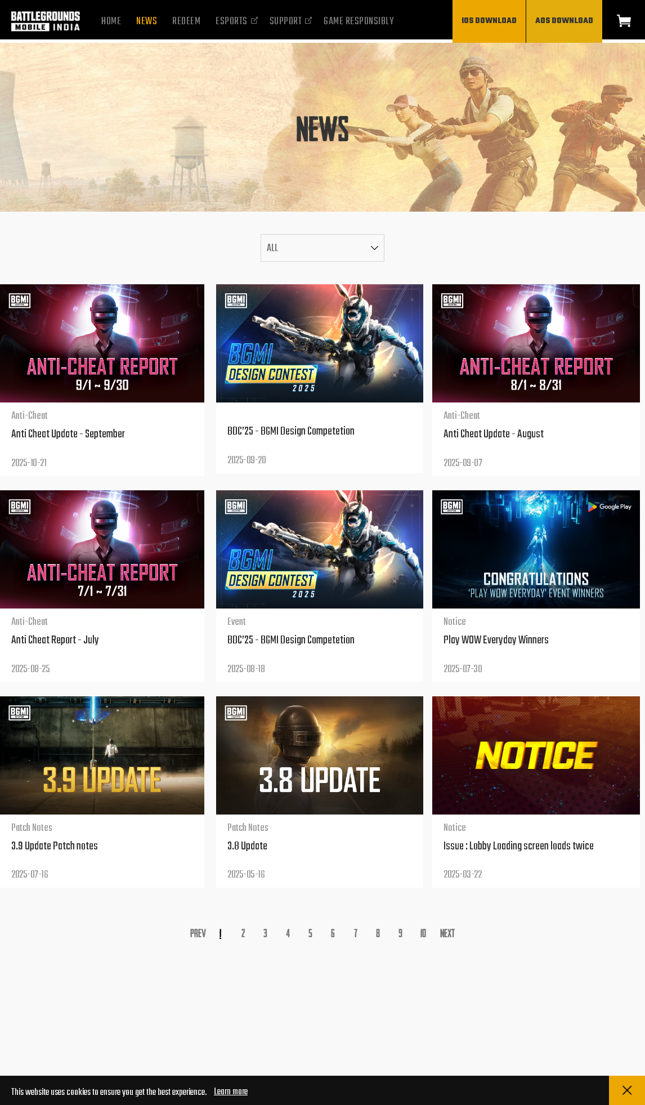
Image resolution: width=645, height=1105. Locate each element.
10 (423, 932)
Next (447, 932)
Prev (198, 932)
